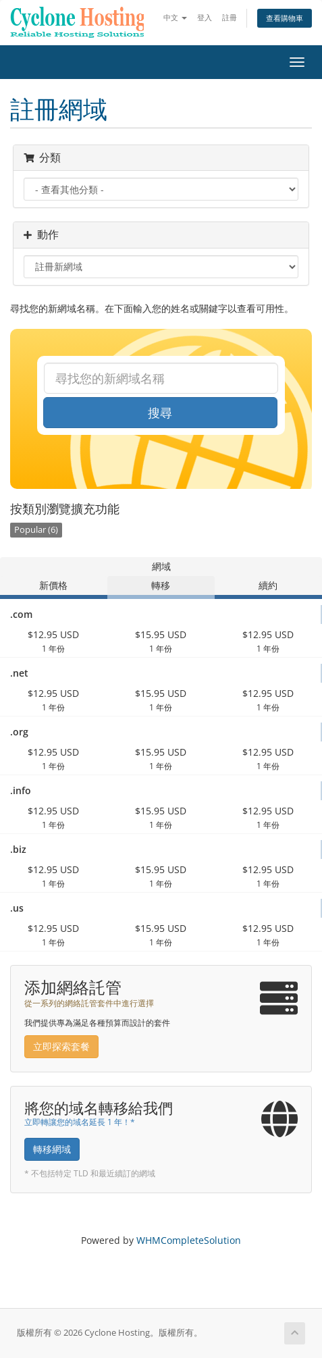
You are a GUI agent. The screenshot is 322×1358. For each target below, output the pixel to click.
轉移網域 (52, 1149)
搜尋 (160, 412)
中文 (175, 17)
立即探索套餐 (61, 1046)
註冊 (229, 17)
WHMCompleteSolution (188, 1240)
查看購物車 (284, 18)
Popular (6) (36, 530)
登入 (204, 17)
